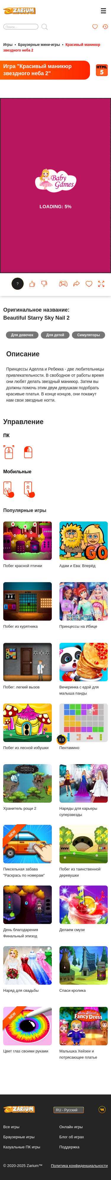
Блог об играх (71, 1137)
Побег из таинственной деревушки (83, 851)
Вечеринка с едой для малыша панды (83, 669)
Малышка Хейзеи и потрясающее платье (83, 1033)
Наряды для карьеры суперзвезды (83, 790)
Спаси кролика (83, 969)
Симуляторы (88, 335)
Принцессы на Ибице (83, 605)
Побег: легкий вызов (27, 666)
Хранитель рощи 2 (27, 787)
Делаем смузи (83, 909)
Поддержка (69, 1147)
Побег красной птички (27, 544)
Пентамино (83, 727)
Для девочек (22, 335)
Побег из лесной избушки (27, 727)
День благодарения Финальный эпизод (27, 912)
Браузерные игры (19, 1137)
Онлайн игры (71, 1127)
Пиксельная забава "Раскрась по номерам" (27, 851)
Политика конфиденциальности (79, 1165)
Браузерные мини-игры (39, 45)
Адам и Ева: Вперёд (83, 544)
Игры (7, 45)
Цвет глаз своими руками (27, 1030)
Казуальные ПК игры (21, 1147)
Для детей (55, 335)
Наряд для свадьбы (27, 969)
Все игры (11, 1127)
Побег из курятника (27, 605)
